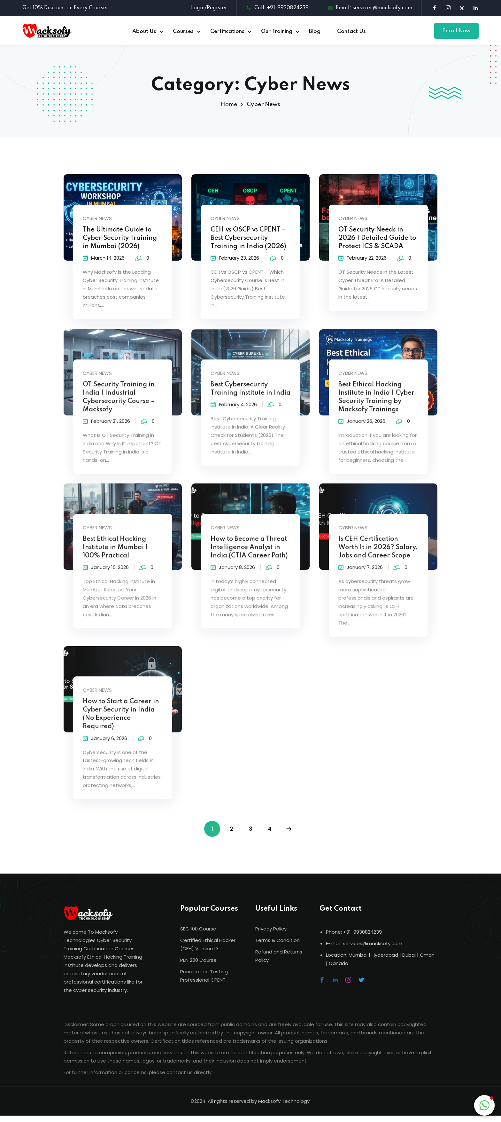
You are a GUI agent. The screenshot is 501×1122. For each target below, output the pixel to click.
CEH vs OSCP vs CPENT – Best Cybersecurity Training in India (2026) (248, 239)
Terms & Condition (277, 940)
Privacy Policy (271, 928)
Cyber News (97, 219)
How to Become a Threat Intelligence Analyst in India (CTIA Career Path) (249, 556)
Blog (314, 31)
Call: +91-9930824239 (277, 8)
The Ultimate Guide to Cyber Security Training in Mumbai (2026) (120, 239)
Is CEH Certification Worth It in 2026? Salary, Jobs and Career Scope (378, 556)
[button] (484, 1105)
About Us (144, 31)
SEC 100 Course (198, 928)
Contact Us (351, 31)
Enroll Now (456, 31)
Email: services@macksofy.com (370, 8)
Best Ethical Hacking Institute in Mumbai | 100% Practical (115, 556)
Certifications (227, 31)
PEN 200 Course (198, 960)
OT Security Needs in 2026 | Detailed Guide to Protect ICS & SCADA (377, 239)
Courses (183, 31)
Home (229, 104)
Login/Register (209, 8)
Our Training (276, 31)
